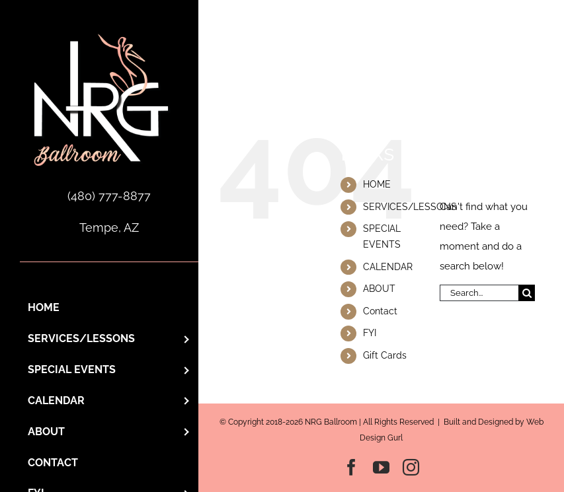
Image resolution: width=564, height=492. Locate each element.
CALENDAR (388, 267)
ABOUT (379, 288)
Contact (380, 311)
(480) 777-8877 (109, 196)
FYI (369, 333)
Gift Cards (385, 355)
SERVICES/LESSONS (410, 206)
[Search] (526, 293)
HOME (377, 184)
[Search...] (479, 293)
